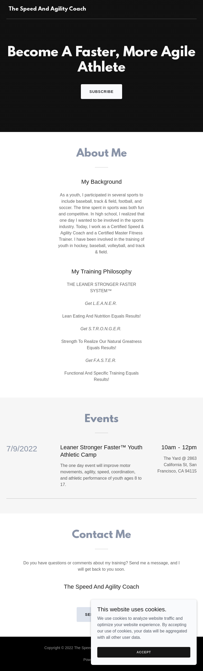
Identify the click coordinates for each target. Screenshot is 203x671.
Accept (144, 663)
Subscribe (101, 91)
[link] (47, 9)
